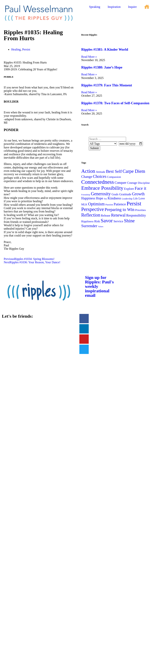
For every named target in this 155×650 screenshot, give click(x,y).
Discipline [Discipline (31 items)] (144, 182)
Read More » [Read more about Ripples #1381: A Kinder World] (89, 56)
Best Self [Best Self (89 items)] (114, 171)
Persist (26, 49)
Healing (16, 49)
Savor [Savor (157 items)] (107, 220)
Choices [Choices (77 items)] (99, 176)
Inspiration (114, 6)
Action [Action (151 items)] (88, 171)
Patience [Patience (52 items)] (120, 204)
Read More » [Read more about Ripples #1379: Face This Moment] (89, 92)
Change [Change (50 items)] (86, 177)
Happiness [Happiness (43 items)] (88, 198)
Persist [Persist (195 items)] (134, 203)
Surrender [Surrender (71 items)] (89, 226)
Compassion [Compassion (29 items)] (114, 176)
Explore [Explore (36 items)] (129, 188)
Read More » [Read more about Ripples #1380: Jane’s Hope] (89, 74)
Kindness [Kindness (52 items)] (114, 198)
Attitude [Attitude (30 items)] (100, 171)
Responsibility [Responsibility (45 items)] (136, 215)
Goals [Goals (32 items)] (114, 194)
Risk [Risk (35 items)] (97, 221)
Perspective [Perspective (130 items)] (92, 209)
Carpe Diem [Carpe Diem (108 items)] (134, 171)
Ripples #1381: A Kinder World (104, 49)
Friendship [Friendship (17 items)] (85, 194)
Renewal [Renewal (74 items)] (118, 215)
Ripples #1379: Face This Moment (106, 85)
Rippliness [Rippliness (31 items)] (87, 221)
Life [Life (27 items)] (135, 198)
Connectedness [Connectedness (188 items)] (97, 182)
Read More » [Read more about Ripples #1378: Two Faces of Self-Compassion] (89, 110)
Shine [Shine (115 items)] (129, 220)
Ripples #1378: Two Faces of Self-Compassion (115, 103)
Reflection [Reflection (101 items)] (90, 214)
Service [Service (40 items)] (118, 221)
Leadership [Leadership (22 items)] (127, 198)
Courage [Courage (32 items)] (132, 182)
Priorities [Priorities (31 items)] (140, 210)
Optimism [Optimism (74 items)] (96, 204)
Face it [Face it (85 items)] (140, 188)
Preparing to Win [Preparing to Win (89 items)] (119, 209)
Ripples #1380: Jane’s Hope (101, 67)
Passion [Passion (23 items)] (109, 204)
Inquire (132, 6)
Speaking (94, 6)
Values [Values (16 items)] (100, 226)
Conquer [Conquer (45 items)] (120, 183)
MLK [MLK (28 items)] (84, 204)
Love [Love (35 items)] (142, 198)
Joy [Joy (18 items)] (105, 199)
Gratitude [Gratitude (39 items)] (125, 194)
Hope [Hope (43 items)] (99, 198)
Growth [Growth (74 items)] (138, 194)
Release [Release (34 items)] (105, 215)
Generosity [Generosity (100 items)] (101, 193)
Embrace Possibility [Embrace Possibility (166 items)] (102, 188)
